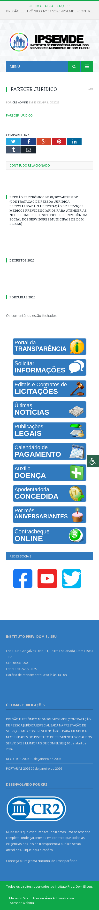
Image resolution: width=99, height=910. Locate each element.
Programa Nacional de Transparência (50, 861)
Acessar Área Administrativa (53, 898)
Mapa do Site (19, 898)
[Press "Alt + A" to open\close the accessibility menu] (93, 461)
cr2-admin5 (20, 102)
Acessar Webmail (22, 903)
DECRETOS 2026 (22, 260)
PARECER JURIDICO (19, 115)
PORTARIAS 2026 (22, 297)
